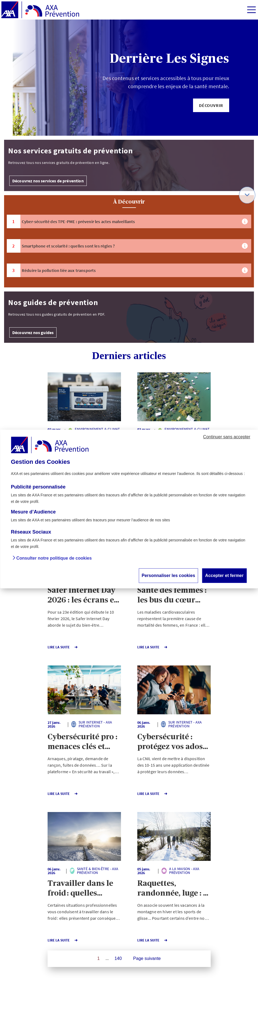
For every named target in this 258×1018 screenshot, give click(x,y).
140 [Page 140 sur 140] (118, 958)
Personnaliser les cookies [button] (168, 575)
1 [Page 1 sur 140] (98, 958)
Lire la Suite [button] (63, 647)
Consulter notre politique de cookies (54, 558)
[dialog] (129, 509)
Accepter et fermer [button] (224, 575)
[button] (211, 105)
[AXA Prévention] (40, 10)
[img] (251, 9)
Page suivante (147, 958)
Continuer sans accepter (226, 437)
